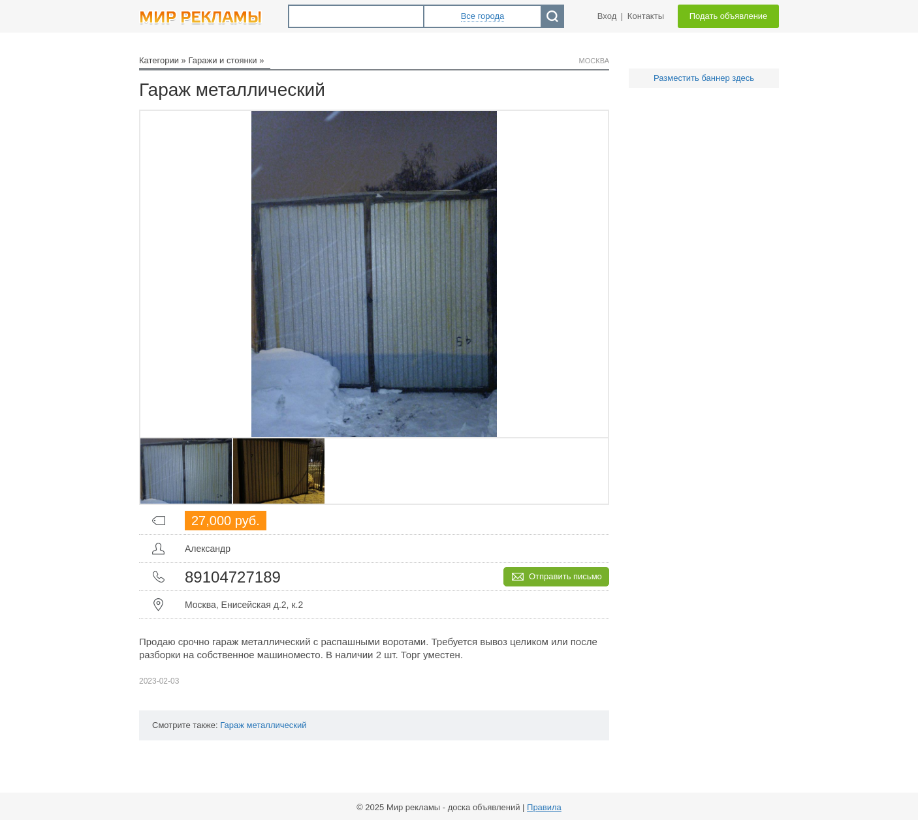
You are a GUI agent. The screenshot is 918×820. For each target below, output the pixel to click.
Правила (544, 807)
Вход (606, 16)
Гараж (232, 725)
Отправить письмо (565, 576)
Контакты (645, 16)
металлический (277, 725)
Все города (483, 16)
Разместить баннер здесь (704, 78)
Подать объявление (728, 16)
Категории (159, 60)
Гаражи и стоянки (222, 60)
